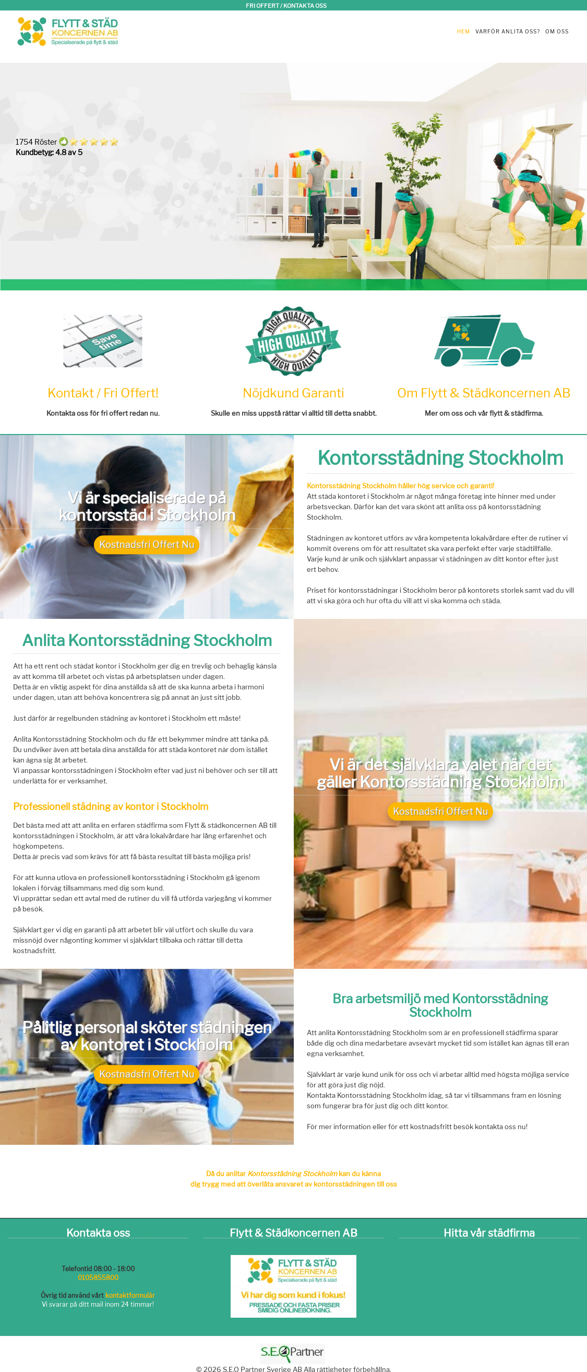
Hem (463, 31)
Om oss (557, 31)
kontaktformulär (130, 1295)
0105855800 (98, 1278)
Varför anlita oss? (507, 31)
